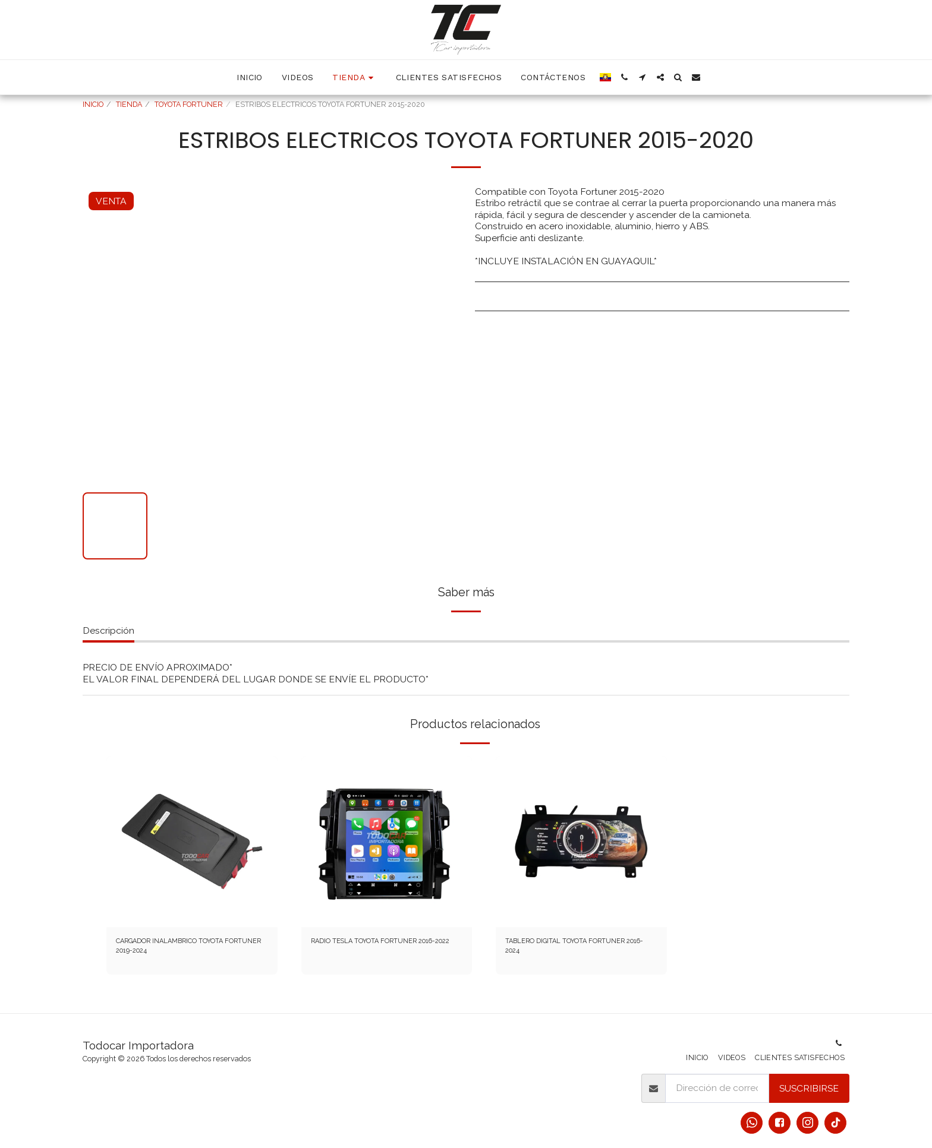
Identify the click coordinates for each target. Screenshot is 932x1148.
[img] (192, 841)
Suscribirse (809, 1088)
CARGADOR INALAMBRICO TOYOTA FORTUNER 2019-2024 (184, 950)
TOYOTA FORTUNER (189, 104)
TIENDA (129, 104)
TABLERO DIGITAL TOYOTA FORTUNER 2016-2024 (565, 950)
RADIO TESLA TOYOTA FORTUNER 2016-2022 (361, 950)
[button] (624, 77)
